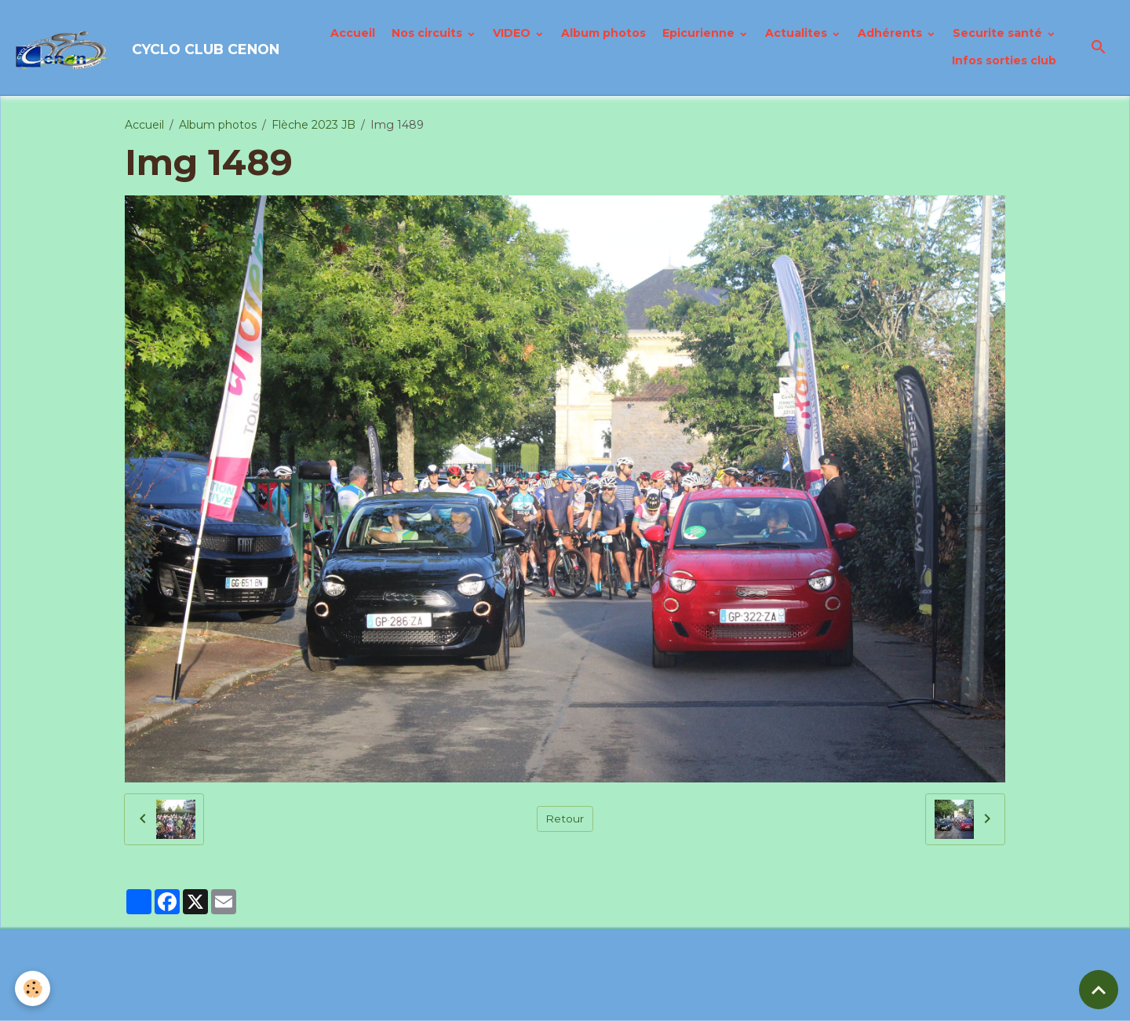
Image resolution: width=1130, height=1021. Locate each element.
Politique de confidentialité (503, 1001)
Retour (564, 819)
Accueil (352, 34)
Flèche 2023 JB (313, 126)
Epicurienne (700, 34)
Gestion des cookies (647, 1001)
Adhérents (891, 34)
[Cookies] (33, 988)
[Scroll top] (1098, 989)
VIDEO (513, 34)
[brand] (138, 47)
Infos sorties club (1004, 61)
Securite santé (999, 34)
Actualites (797, 34)
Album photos (603, 34)
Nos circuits (428, 34)
